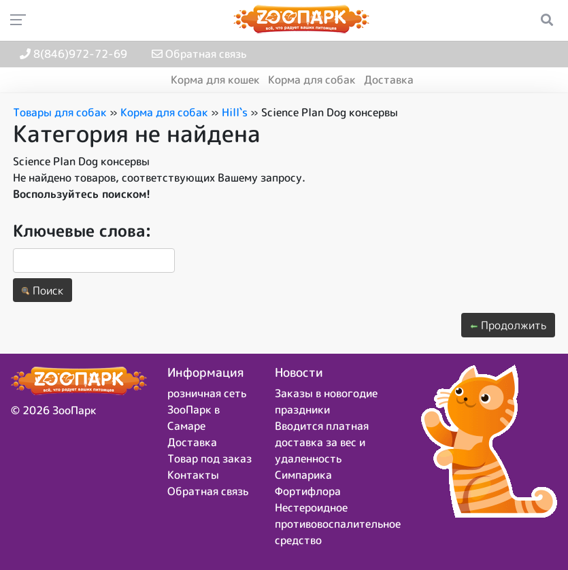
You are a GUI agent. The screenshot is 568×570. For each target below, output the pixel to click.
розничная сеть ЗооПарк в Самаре (206, 409)
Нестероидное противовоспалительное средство (338, 524)
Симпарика (303, 474)
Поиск (42, 290)
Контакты (193, 474)
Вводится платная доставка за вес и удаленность (322, 442)
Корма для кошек (215, 79)
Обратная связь (199, 53)
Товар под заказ (209, 458)
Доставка (389, 79)
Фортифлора (308, 491)
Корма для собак (312, 79)
